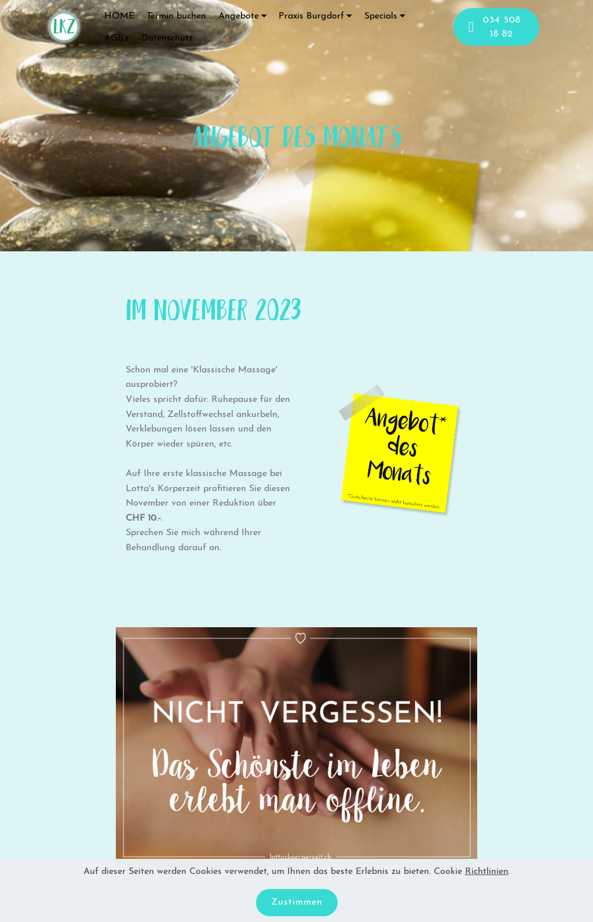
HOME (119, 16)
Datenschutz (167, 38)
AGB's (116, 38)
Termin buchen (176, 16)
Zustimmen (297, 902)
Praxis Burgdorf (311, 16)
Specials (380, 16)
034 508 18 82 (494, 27)
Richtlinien (486, 871)
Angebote (238, 16)
